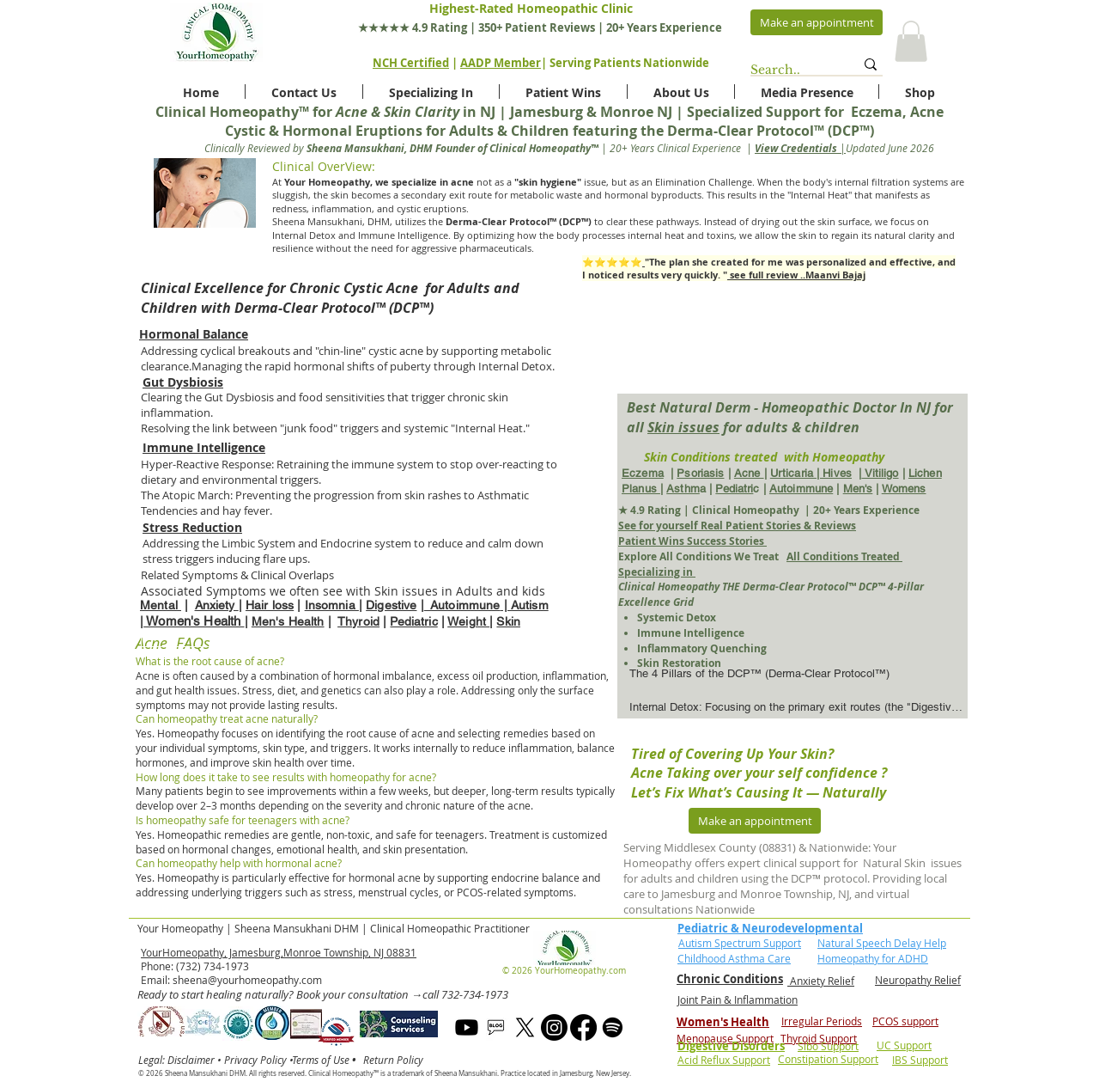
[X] (525, 1027)
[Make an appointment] (816, 22)
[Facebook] (583, 1027)
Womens (904, 488)
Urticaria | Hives (811, 473)
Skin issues (683, 427)
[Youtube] (466, 1027)
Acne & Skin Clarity (397, 111)
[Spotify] (612, 1027)
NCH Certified (411, 62)
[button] (911, 41)
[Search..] (789, 70)
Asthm (683, 488)
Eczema (643, 473)
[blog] (496, 1027)
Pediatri (734, 488)
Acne (749, 473)
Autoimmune (801, 488)
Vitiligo (879, 473)
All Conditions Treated (844, 556)
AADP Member (500, 62)
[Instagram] (554, 1027)
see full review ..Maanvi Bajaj (796, 274)
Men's (858, 488)
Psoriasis (700, 473)
